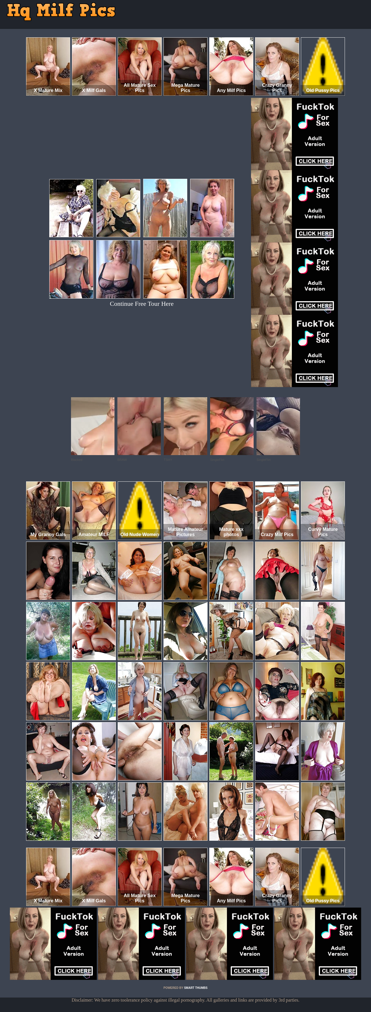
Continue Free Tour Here (142, 303)
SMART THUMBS (196, 987)
